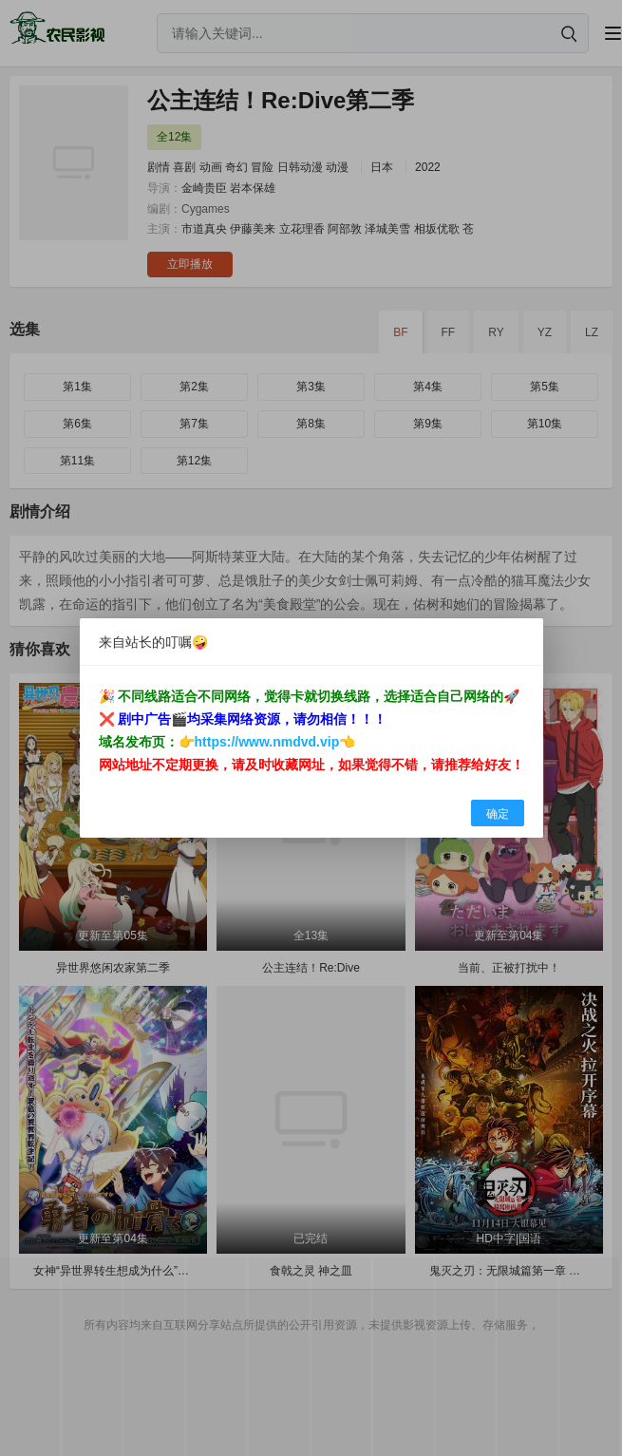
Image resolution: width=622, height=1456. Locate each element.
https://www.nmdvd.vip (267, 741)
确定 (497, 814)
